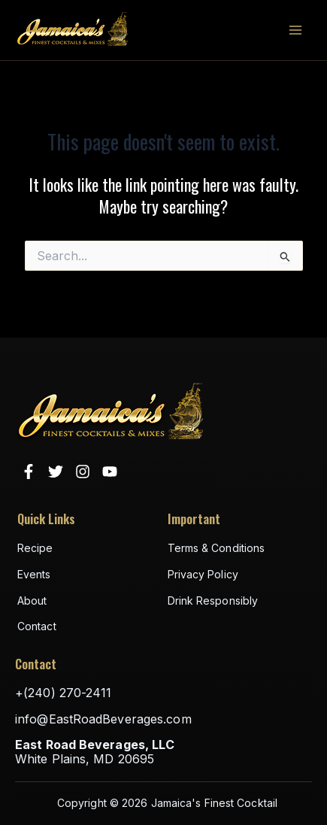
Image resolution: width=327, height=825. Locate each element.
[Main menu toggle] (295, 30)
